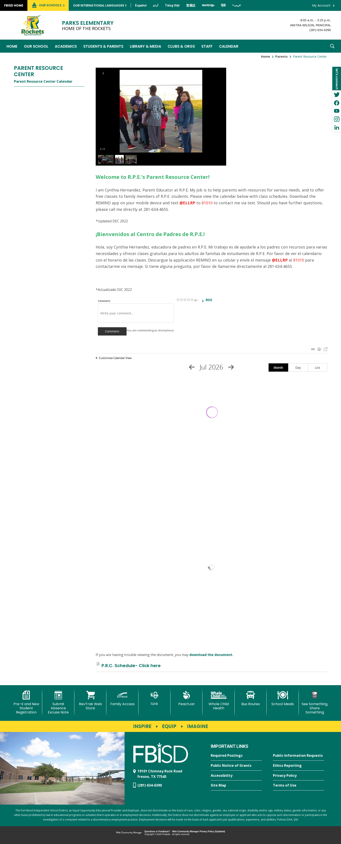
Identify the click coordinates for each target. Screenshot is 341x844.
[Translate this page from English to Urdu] (155, 5)
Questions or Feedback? (157, 831)
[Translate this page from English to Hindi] (223, 5)
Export (325, 349)
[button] (332, 46)
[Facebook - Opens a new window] (336, 103)
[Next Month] (231, 367)
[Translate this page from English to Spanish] (141, 5)
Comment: (104, 300)
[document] (211, 567)
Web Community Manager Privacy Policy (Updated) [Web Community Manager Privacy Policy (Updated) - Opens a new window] (198, 831)
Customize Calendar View (115, 358)
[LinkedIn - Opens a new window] (336, 127)
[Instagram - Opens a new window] (336, 119)
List (317, 368)
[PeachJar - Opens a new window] (186, 698)
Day (298, 368)
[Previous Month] (192, 367)
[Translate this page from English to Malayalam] (208, 5)
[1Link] (154, 698)
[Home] (12, 46)
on (178, 299)
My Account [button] (321, 5)
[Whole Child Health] (218, 700)
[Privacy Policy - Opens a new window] (298, 776)
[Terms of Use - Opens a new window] (298, 785)
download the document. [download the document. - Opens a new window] (211, 654)
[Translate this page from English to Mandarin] (190, 5)
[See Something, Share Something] (315, 703)
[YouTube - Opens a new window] (336, 111)
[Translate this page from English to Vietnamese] (172, 5)
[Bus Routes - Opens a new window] (250, 698)
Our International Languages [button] (98, 5)
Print (319, 349)
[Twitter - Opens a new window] (336, 94)
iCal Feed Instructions (313, 349)
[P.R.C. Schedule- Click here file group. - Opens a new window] (131, 666)
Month (278, 368)
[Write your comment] (136, 313)
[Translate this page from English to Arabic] (236, 5)
